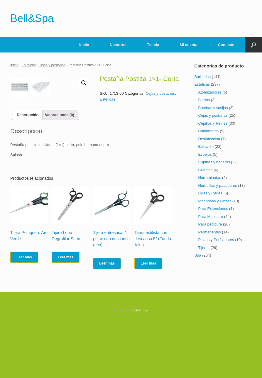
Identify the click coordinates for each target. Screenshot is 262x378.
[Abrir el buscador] (253, 44)
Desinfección (209, 139)
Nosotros (118, 45)
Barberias (202, 76)
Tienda (153, 45)
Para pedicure (210, 224)
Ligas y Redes (210, 193)
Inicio (84, 45)
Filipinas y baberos (214, 162)
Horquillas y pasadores (217, 185)
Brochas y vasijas (213, 108)
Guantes (205, 170)
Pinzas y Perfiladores (216, 240)
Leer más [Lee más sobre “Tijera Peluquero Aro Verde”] (24, 313)
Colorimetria (208, 131)
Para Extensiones (213, 208)
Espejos (205, 154)
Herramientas (209, 177)
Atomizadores (209, 92)
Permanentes (209, 232)
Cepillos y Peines (212, 123)
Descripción (27, 171)
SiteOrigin (140, 366)
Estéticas (28, 65)
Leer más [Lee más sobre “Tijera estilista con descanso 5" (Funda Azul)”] (148, 320)
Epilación (206, 146)
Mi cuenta (188, 45)
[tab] (28, 171)
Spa (197, 255)
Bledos (204, 100)
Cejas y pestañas (51, 65)
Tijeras (203, 247)
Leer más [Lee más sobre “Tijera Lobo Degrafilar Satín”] (65, 313)
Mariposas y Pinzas (214, 201)
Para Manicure (210, 216)
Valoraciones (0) (59, 171)
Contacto (226, 45)
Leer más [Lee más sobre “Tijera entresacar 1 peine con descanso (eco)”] (107, 320)
